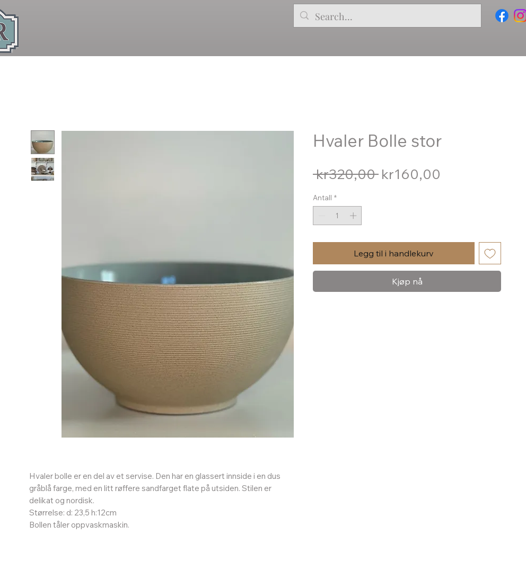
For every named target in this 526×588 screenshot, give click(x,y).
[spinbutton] (337, 216)
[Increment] (354, 216)
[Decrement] (320, 216)
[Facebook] (502, 15)
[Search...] (387, 17)
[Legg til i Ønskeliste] (490, 253)
